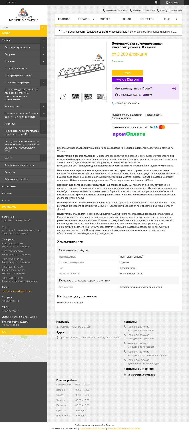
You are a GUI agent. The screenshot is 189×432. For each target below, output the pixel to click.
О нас (127, 19)
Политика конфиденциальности (123, 428)
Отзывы (7, 193)
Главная (64, 19)
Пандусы (10, 172)
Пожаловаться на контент (93, 428)
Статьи (6, 200)
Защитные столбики (16, 179)
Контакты (147, 19)
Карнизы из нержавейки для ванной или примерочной (21, 115)
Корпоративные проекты (19, 165)
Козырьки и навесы (16, 68)
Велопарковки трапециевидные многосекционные (97, 31)
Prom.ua (110, 425)
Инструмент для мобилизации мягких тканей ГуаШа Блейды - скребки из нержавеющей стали (22, 146)
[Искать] (43, 27)
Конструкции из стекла (18, 75)
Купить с (127, 80)
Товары (6, 40)
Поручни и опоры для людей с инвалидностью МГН (22, 132)
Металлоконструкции (17, 82)
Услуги (8, 158)
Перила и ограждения (17, 47)
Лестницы (10, 123)
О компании (9, 186)
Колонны (10, 61)
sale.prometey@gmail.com (16, 291)
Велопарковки (13, 106)
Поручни (10, 54)
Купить (127, 72)
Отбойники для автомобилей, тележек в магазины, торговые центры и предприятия (22, 94)
